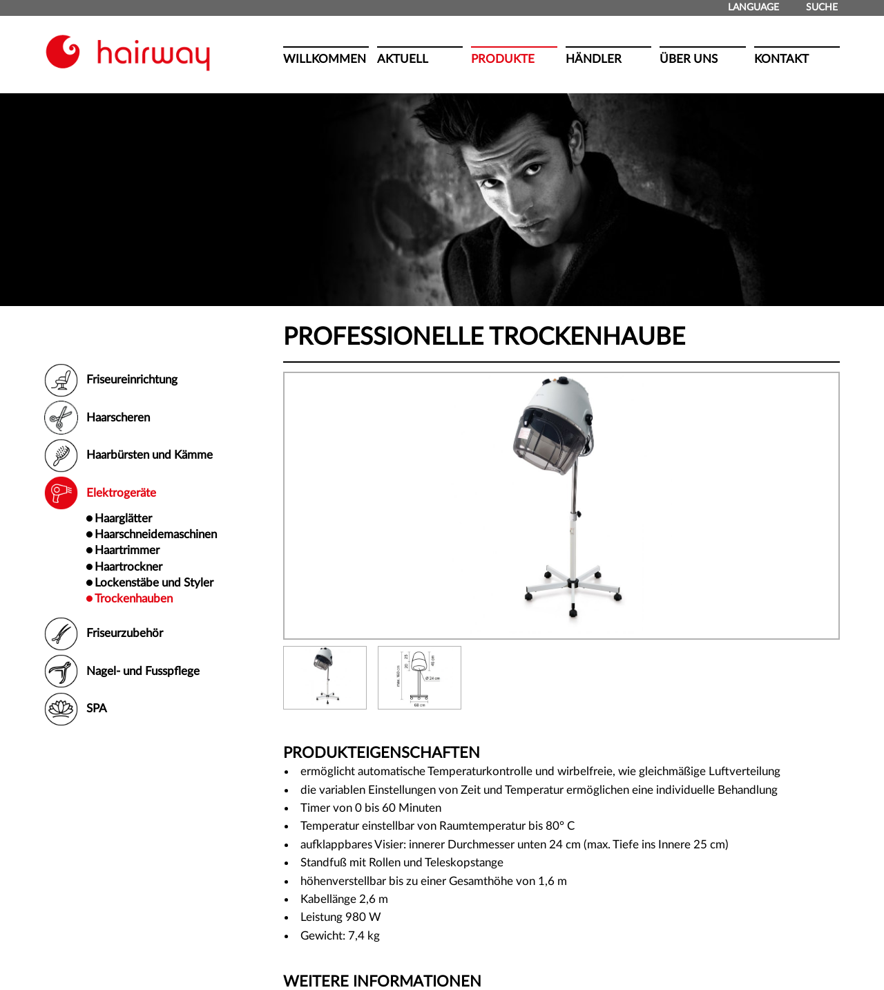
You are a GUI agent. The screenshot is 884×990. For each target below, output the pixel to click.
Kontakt (781, 59)
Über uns (689, 59)
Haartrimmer (127, 550)
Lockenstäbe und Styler (154, 583)
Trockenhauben (134, 599)
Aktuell (402, 59)
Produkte (503, 59)
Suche (816, 7)
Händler (594, 59)
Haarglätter (123, 518)
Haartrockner (128, 567)
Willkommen (324, 59)
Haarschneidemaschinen (156, 534)
